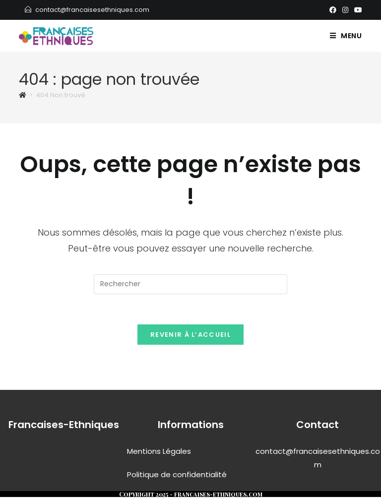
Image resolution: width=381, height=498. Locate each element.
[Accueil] (22, 95)
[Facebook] (332, 10)
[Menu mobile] (346, 36)
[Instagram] (345, 10)
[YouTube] (356, 10)
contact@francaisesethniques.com (92, 9)
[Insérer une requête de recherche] (190, 284)
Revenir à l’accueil (190, 334)
